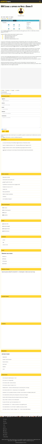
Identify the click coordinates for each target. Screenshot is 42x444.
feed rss (4, 256)
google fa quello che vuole (7, 182)
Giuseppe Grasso (6, 228)
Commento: (4, 115)
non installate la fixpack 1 (7, 198)
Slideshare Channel (5, 269)
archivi (4, 239)
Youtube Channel (5, 296)
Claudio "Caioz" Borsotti (7, 359)
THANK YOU (5, 189)
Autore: (3, 103)
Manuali (5, 212)
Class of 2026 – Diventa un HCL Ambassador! (11, 399)
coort (4, 369)
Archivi (4, 427)
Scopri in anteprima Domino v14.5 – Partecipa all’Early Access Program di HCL (17, 145)
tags (3, 242)
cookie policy (5, 436)
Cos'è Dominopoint (7, 210)
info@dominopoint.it (18, 137)
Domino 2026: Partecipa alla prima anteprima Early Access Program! (15, 397)
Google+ (12, 90)
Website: (3, 111)
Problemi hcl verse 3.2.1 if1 (8, 186)
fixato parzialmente (6, 191)
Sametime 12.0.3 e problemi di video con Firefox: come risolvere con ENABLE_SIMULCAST (19, 392)
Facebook (7, 90)
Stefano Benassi (6, 231)
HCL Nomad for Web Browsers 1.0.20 (9, 377)
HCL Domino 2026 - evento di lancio (9, 382)
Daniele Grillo (5, 223)
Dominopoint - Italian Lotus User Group (27, 271)
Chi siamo (5, 207)
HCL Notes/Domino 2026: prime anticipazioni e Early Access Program (15, 394)
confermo (4, 196)
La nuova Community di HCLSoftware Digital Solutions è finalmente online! (16, 142)
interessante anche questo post (8, 179)
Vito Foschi (5, 364)
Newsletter (5, 215)
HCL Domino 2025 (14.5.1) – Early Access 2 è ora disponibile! (14, 390)
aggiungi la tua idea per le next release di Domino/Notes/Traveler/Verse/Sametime (18, 150)
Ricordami (4, 129)
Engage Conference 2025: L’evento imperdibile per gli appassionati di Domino (17, 147)
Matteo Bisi (5, 357)
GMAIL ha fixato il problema (8, 194)
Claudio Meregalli (6, 226)
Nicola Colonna (5, 361)
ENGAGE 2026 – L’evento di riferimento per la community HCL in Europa (16, 387)
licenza (25, 442)
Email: (3, 107)
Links (4, 425)
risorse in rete (5, 244)
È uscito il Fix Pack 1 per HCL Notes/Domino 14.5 (11, 402)
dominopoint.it (5, 1)
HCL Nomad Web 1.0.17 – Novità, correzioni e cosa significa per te (15, 404)
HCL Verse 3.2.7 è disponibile (8, 380)
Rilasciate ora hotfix (6, 177)
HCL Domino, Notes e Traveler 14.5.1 (9, 385)
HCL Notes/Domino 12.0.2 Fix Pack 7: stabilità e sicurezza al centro (15, 406)
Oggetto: (3, 98)
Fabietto (4, 366)
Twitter (2, 90)
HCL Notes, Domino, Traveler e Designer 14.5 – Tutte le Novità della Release (16, 409)
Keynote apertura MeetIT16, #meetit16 (9, 271)
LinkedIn (17, 90)
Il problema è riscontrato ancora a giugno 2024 (11, 184)
